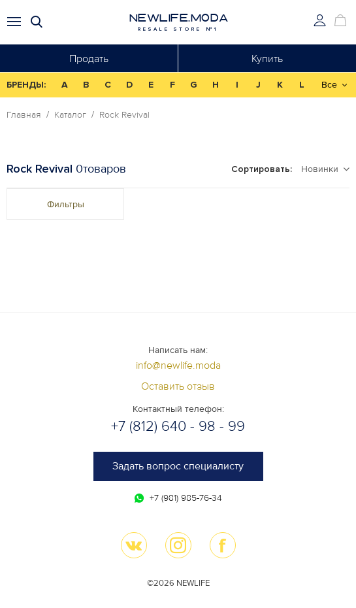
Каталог (70, 115)
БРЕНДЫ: (26, 84)
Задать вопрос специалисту (178, 466)
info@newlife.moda (178, 365)
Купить (267, 58)
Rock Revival (124, 115)
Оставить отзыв (178, 386)
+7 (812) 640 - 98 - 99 (178, 426)
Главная (24, 115)
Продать (88, 58)
